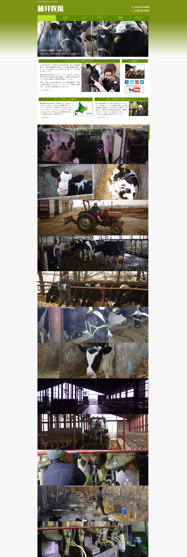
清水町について (102, 18)
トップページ (46, 18)
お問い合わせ (139, 18)
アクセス (83, 18)
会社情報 (65, 18)
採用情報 (120, 18)
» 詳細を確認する (45, 90)
